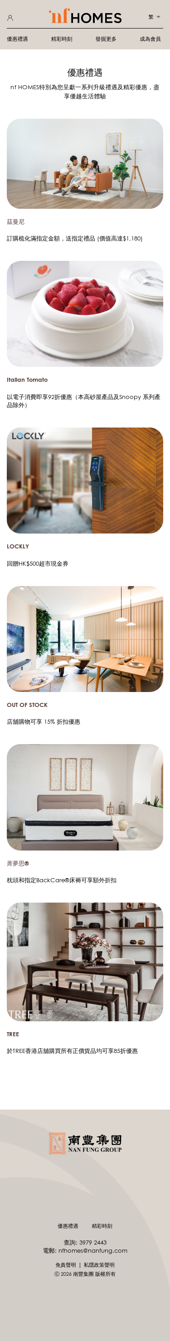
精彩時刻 (62, 38)
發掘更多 (106, 38)
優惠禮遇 (17, 38)
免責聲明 (65, 1265)
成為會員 (150, 38)
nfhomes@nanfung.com (92, 1250)
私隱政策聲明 (99, 1265)
